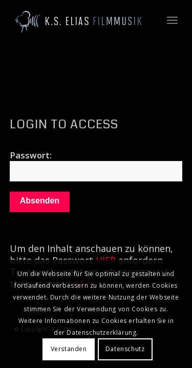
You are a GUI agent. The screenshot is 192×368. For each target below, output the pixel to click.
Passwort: (96, 165)
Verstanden (69, 348)
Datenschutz (125, 348)
